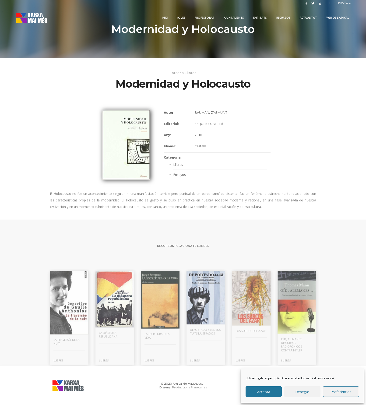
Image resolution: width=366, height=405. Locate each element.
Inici (163, 15)
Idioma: (170, 149)
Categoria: (173, 160)
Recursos (281, 15)
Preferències (341, 391)
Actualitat (306, 15)
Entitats (258, 15)
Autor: (169, 115)
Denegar (302, 391)
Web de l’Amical (335, 15)
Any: (167, 137)
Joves (180, 15)
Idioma (343, 3)
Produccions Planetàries (189, 387)
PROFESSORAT (203, 15)
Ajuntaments (232, 15)
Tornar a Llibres (183, 73)
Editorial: (171, 126)
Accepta (263, 391)
